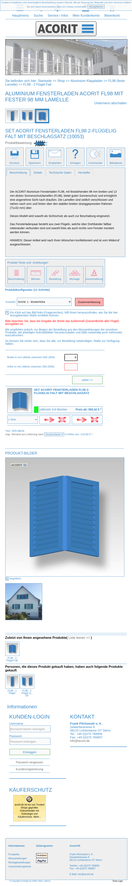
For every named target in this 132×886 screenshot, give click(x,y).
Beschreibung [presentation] (18, 172)
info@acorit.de (80, 740)
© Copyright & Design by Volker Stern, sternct (29, 881)
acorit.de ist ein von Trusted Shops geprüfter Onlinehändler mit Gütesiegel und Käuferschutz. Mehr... (29, 810)
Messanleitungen (18, 858)
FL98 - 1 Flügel (12, 692)
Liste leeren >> (79, 637)
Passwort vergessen (29, 762)
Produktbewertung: (18, 143)
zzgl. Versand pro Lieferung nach (25, 434)
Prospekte (14, 854)
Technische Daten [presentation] (60, 172)
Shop (61, 81)
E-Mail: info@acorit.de (81, 874)
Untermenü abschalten (110, 103)
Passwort (15, 736)
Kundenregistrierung (29, 769)
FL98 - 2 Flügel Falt (37, 84)
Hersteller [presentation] (84, 172)
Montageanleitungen (20, 862)
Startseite (45, 81)
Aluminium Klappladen (87, 81)
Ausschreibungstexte (20, 866)
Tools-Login (117, 881)
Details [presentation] (38, 172)
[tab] (18, 172)
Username (16, 723)
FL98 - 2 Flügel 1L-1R (26, 693)
